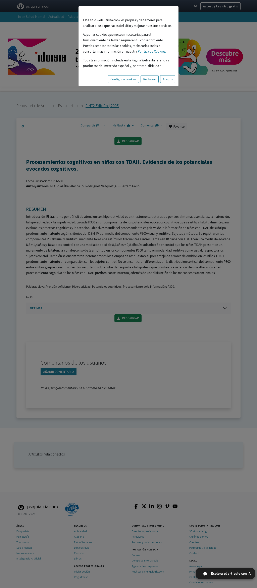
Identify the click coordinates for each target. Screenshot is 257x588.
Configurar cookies (123, 79)
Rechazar (149, 79)
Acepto (168, 79)
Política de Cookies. (152, 51)
